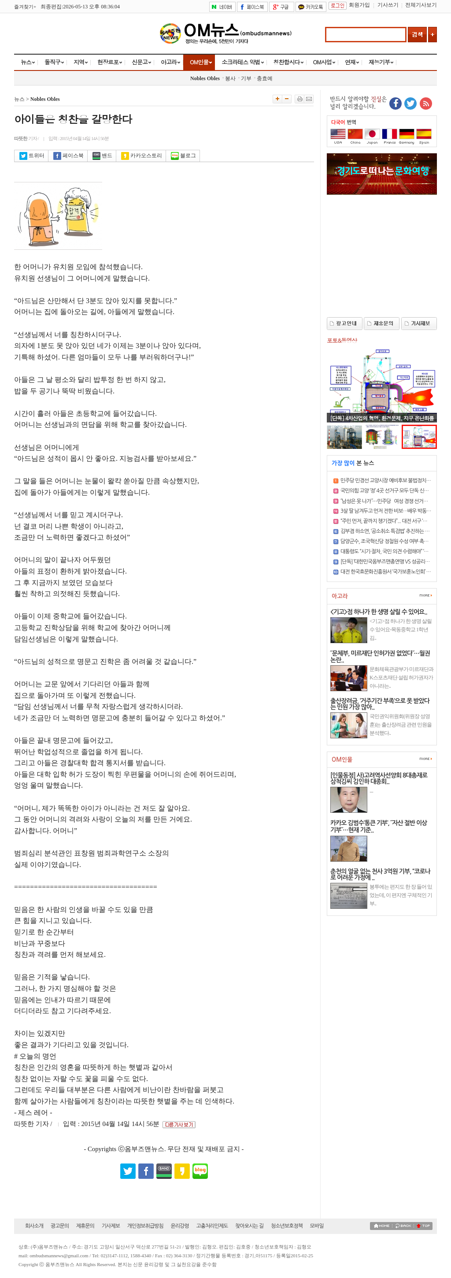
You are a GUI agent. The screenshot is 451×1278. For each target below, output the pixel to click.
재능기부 (379, 62)
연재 (350, 62)
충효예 (265, 78)
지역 (79, 62)
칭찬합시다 (287, 62)
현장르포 (107, 62)
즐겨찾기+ (25, 6)
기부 (246, 78)
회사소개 (34, 1226)
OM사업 (322, 62)
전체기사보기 (421, 5)
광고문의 (60, 1226)
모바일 (317, 1226)
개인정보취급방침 (145, 1226)
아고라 (169, 62)
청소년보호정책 (287, 1226)
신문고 (140, 62)
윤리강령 (180, 1226)
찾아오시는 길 (249, 1226)
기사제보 (111, 1226)
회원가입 (359, 5)
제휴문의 (85, 1226)
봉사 (230, 78)
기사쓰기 (388, 5)
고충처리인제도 (212, 1226)
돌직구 (52, 62)
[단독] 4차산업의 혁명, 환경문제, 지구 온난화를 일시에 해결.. (382, 421)
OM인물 (199, 62)
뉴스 (26, 62)
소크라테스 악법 (241, 62)
